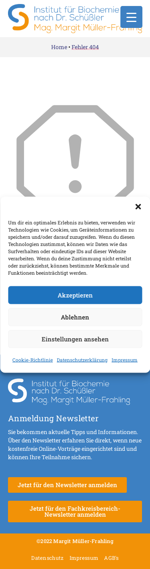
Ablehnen (75, 317)
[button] (138, 206)
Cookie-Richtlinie (32, 359)
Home (59, 47)
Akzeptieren (75, 295)
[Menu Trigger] (131, 17)
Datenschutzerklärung (82, 359)
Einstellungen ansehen (75, 339)
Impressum (125, 359)
